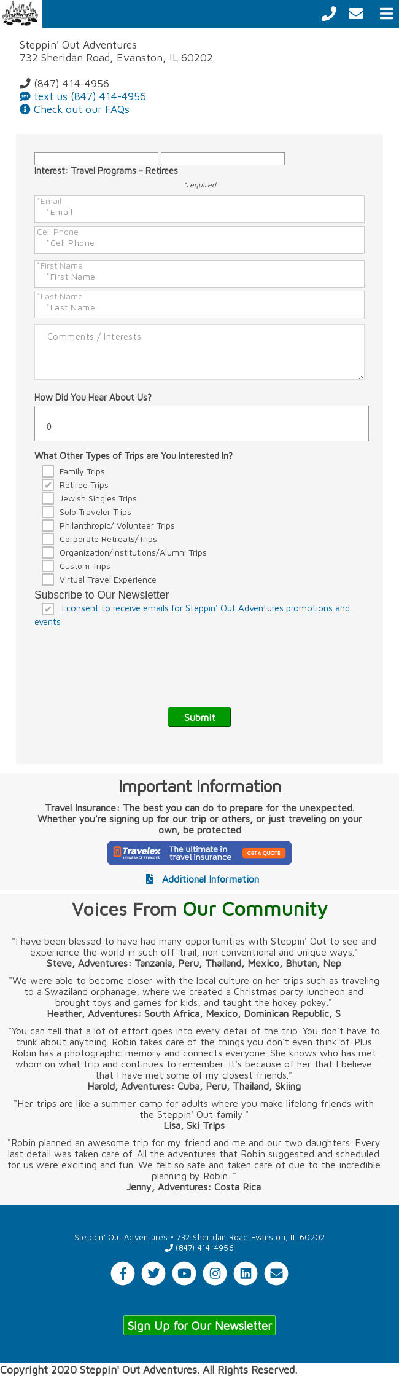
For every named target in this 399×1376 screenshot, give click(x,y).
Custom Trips (85, 565)
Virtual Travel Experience (108, 579)
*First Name (60, 265)
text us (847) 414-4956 (83, 96)
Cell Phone (58, 231)
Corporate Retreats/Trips (108, 538)
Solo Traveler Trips (95, 511)
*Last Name (60, 296)
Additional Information (200, 878)
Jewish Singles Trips (98, 498)
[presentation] (127, 659)
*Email (49, 200)
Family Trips (82, 471)
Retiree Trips (84, 484)
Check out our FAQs (75, 109)
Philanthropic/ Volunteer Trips (117, 525)
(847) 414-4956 (64, 83)
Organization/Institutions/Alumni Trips (133, 552)
